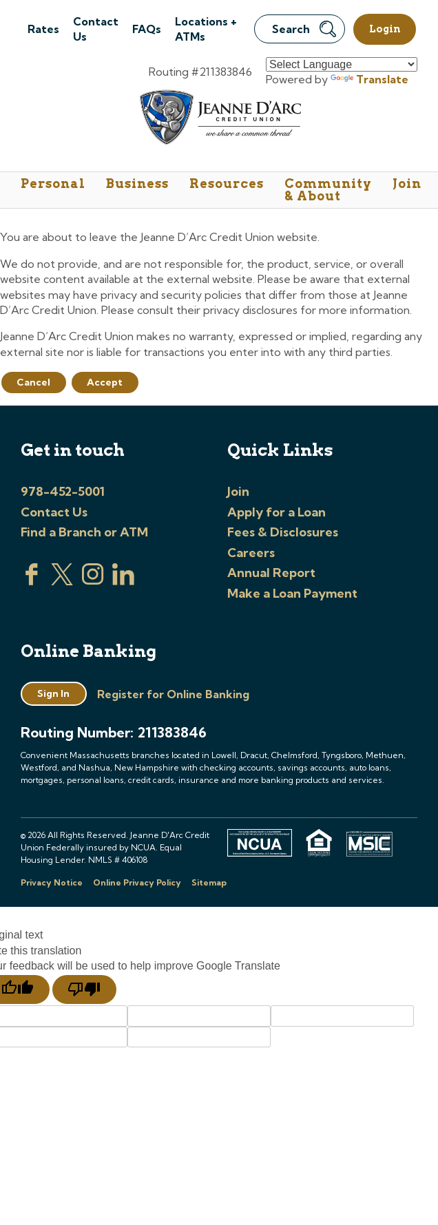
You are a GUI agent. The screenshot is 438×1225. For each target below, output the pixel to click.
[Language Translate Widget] (341, 64)
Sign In (53, 693)
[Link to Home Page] (219, 119)
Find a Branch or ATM (84, 532)
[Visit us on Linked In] (123, 581)
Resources (226, 183)
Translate (369, 79)
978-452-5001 (63, 491)
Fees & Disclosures (282, 532)
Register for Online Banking (173, 694)
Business (137, 183)
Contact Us (95, 28)
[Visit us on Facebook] (32, 581)
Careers (251, 553)
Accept (105, 382)
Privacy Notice (52, 882)
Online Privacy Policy (137, 882)
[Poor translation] (84, 989)
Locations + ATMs (206, 28)
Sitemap (209, 882)
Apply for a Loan (276, 512)
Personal (53, 183)
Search (304, 29)
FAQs (146, 29)
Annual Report (271, 572)
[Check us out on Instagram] (93, 581)
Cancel (33, 382)
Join (407, 183)
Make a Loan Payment (292, 593)
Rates (43, 29)
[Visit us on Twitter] (62, 581)
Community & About (328, 189)
